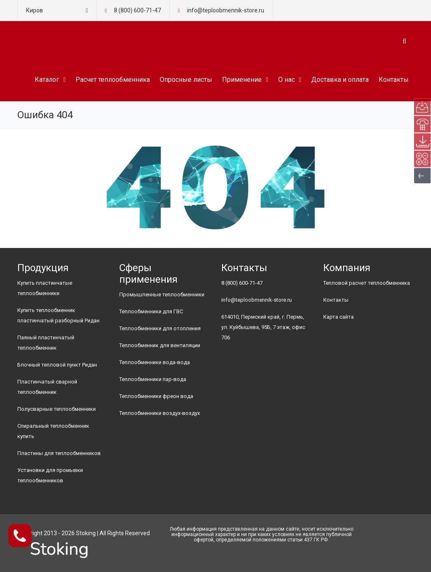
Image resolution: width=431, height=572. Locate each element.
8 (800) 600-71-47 (137, 10)
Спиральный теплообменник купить (53, 431)
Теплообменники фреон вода (156, 396)
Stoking (86, 533)
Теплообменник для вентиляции (159, 345)
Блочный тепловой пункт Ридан (57, 365)
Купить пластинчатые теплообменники (44, 288)
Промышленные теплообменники (161, 294)
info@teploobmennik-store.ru (256, 300)
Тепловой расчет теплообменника (366, 283)
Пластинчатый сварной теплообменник (47, 387)
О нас (286, 79)
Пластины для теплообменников (59, 453)
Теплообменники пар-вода (152, 379)
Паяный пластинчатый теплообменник (45, 342)
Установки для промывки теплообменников (50, 475)
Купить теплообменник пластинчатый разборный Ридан (58, 315)
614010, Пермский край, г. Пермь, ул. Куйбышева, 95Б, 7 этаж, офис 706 (263, 327)
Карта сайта (338, 317)
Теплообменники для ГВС (151, 311)
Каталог (47, 79)
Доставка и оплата (340, 79)
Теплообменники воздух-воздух (159, 413)
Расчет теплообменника (113, 79)
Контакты (394, 79)
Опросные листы (186, 79)
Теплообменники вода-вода (154, 362)
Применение (242, 79)
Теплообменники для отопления (160, 328)
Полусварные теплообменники (56, 409)
